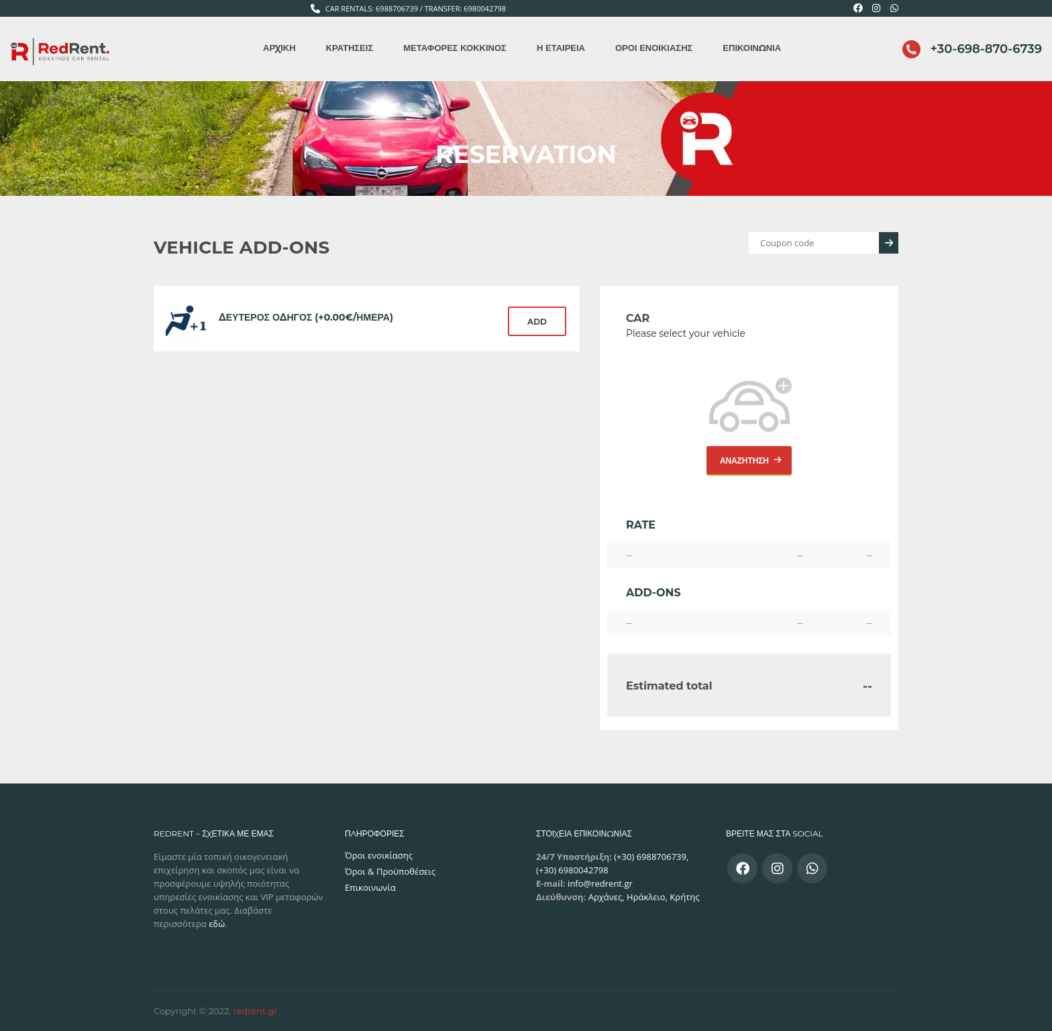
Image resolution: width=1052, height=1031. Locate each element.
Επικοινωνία (752, 47)
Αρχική (279, 47)
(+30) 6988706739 (649, 857)
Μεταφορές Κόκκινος (455, 47)
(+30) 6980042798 (572, 870)
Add (537, 322)
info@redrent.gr (599, 883)
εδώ (217, 924)
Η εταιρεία (561, 47)
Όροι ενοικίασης (653, 47)
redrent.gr (255, 1011)
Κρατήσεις (350, 47)
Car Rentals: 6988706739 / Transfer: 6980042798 (415, 8)
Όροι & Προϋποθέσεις (390, 871)
